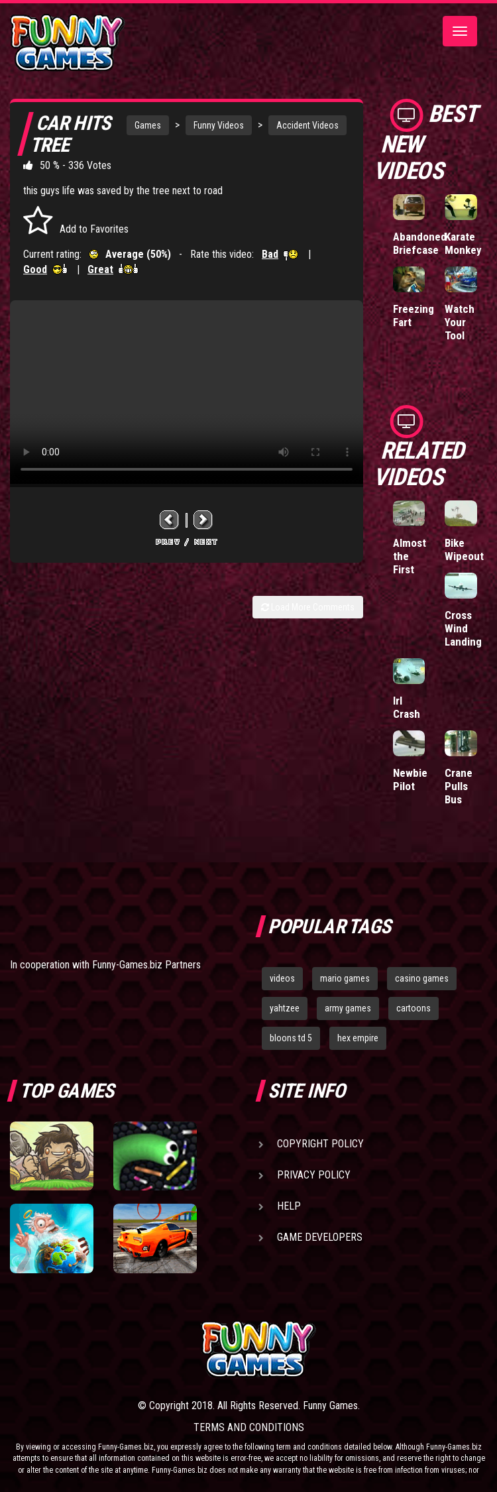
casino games (422, 978)
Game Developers (319, 1237)
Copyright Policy (320, 1143)
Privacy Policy (314, 1175)
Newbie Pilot (410, 779)
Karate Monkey (463, 243)
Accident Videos (307, 125)
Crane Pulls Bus (458, 786)
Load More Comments (308, 607)
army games (348, 1008)
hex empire (357, 1038)
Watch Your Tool (459, 322)
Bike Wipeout (464, 549)
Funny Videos (218, 125)
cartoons (413, 1008)
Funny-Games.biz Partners (146, 964)
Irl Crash (406, 707)
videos (282, 978)
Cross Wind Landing (463, 628)
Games (148, 125)
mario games (345, 978)
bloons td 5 (291, 1038)
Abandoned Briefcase (420, 243)
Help (289, 1206)
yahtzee (285, 1008)
